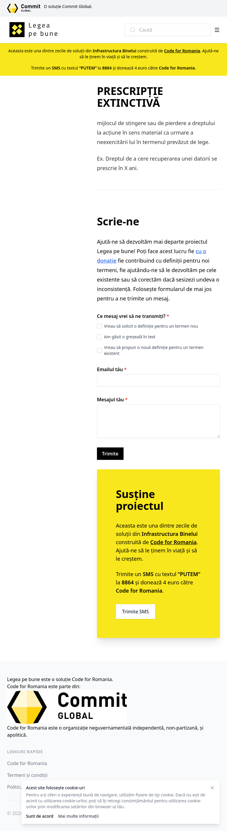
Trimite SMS (135, 611)
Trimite (110, 453)
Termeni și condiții (27, 775)
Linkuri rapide (25, 751)
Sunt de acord (39, 816)
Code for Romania (27, 763)
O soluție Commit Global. (68, 6)
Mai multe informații (78, 816)
